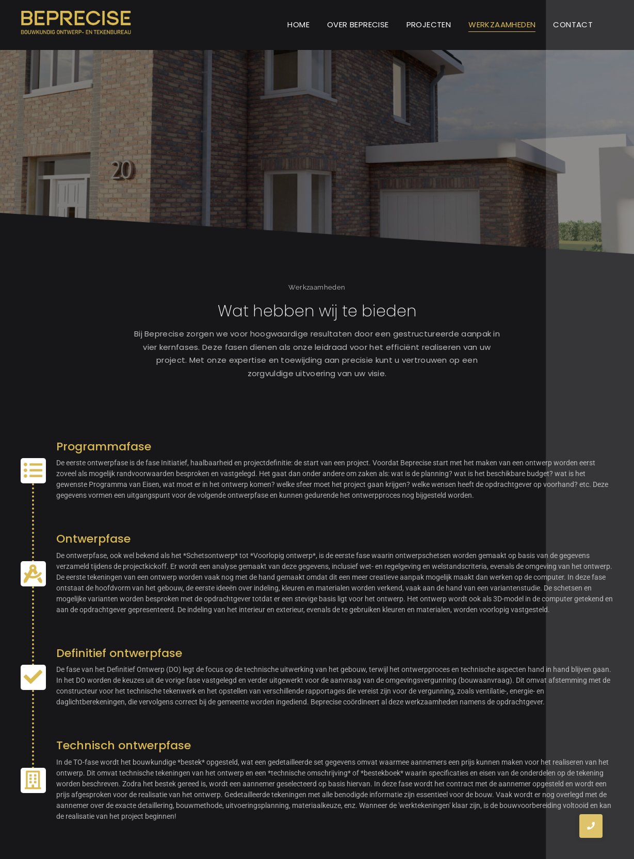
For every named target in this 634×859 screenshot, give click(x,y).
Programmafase (103, 446)
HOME (298, 24)
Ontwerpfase (93, 539)
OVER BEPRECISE (358, 24)
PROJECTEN (429, 24)
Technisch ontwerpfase (123, 745)
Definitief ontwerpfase (119, 653)
